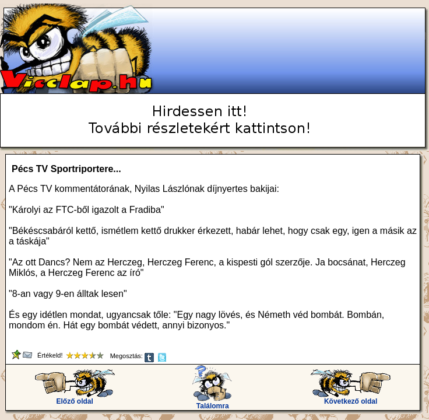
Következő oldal (351, 398)
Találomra (212, 403)
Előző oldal (75, 398)
